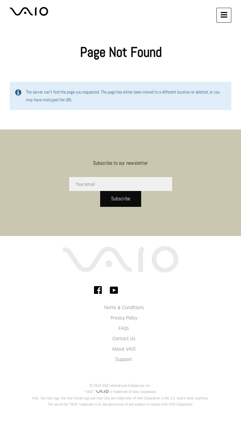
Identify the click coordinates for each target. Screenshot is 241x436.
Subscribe (120, 198)
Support (123, 359)
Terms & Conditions (124, 307)
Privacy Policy (123, 318)
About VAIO (124, 349)
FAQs (124, 328)
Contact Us (123, 338)
